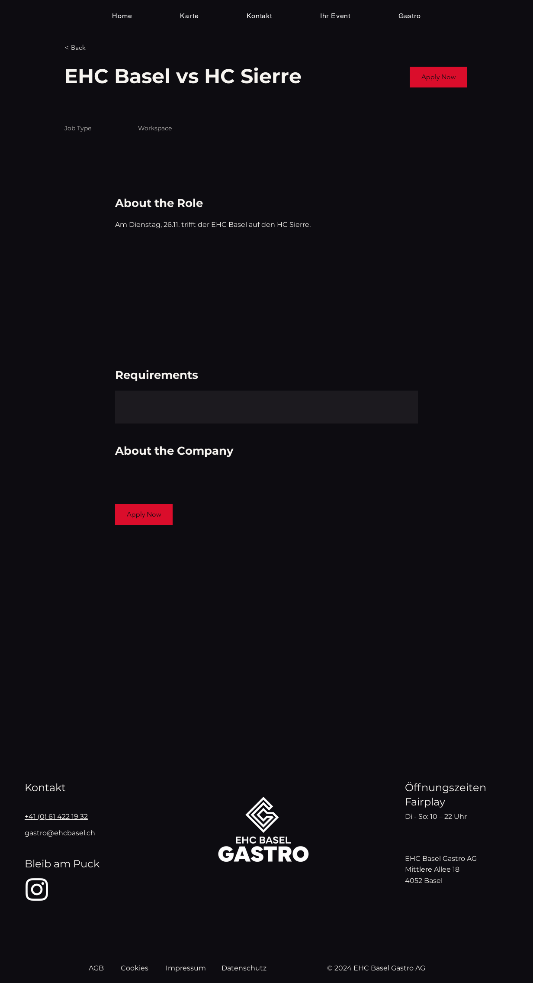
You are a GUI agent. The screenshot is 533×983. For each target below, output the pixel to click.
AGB (96, 968)
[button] (438, 77)
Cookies (134, 968)
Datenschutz (244, 968)
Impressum (186, 968)
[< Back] (95, 48)
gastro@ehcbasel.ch (60, 833)
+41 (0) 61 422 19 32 (56, 816)
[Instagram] (37, 889)
